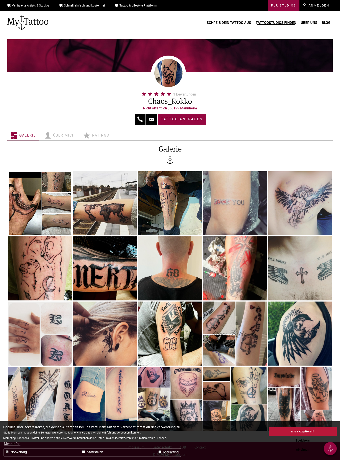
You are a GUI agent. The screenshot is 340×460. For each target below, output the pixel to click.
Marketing (169, 452)
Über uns (299, 23)
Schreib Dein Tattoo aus (202, 23)
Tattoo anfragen (182, 119)
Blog (325, 23)
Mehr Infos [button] (12, 444)
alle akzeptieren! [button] (302, 431)
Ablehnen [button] (302, 450)
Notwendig (16, 452)
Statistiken (92, 452)
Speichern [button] (303, 440)
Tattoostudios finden (258, 23)
